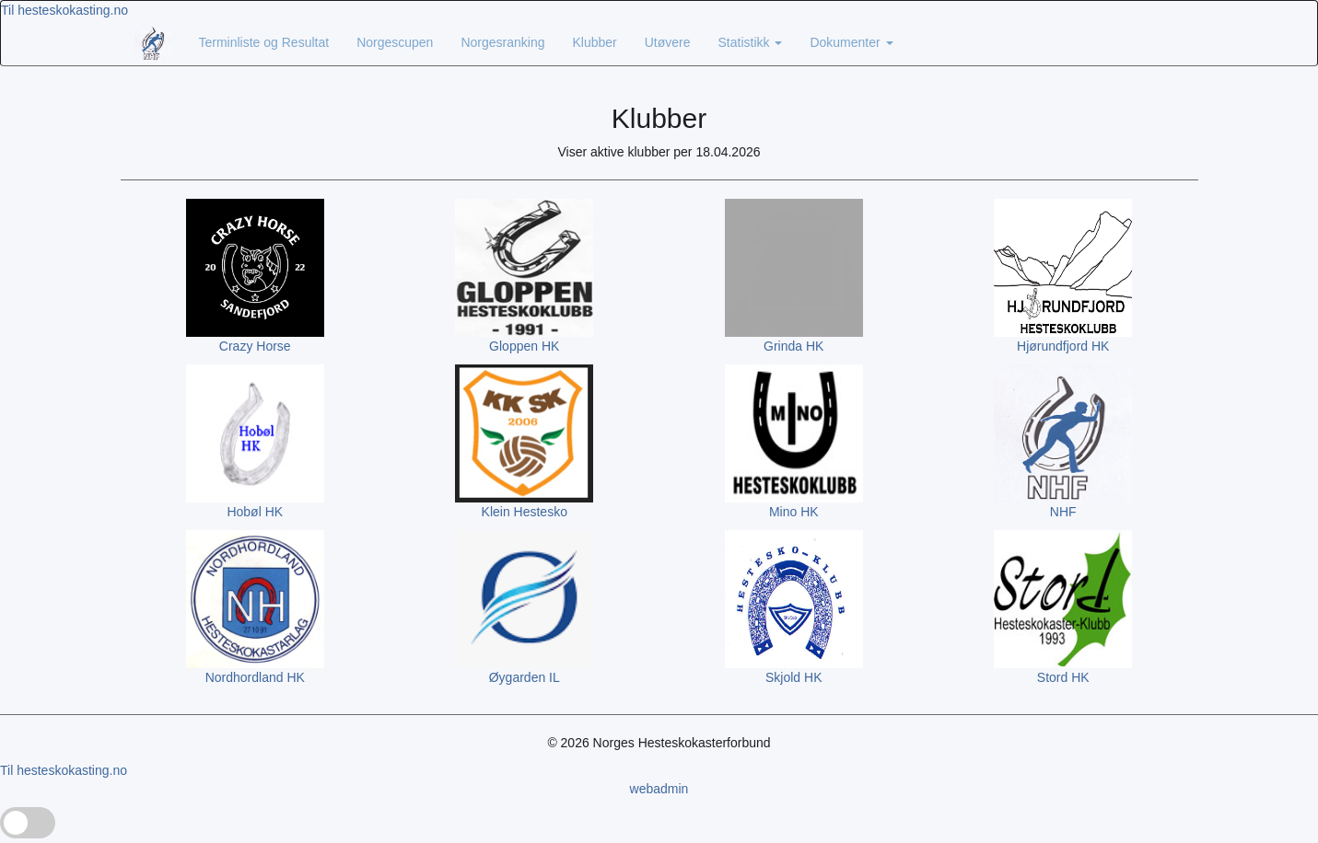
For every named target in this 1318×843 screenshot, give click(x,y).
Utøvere (668, 42)
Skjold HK (793, 677)
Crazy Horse (255, 346)
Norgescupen (394, 42)
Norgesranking (502, 42)
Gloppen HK (524, 346)
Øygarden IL (524, 677)
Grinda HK (793, 346)
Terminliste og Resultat (264, 42)
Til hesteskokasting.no (64, 10)
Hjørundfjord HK (1063, 346)
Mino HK (794, 511)
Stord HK (1063, 677)
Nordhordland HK (255, 677)
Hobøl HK (255, 511)
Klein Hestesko (524, 511)
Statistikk (750, 42)
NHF (1063, 511)
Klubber (594, 42)
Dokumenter (851, 42)
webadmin (659, 788)
